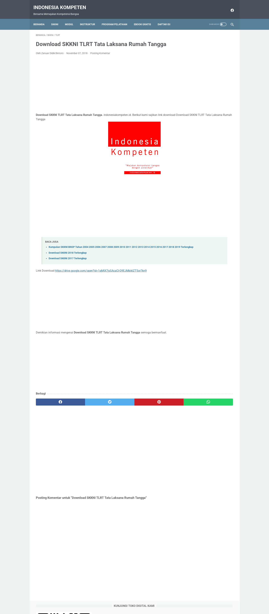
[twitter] (85, 402)
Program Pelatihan (117, 18)
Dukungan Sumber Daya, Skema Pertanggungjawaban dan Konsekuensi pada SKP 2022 (208, 113)
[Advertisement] (102, 80)
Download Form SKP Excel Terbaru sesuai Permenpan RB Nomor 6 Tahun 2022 (207, 164)
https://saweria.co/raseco (197, 286)
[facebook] (229, 6)
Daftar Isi (166, 18)
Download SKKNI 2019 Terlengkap (205, 206)
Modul (71, 18)
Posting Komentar (100, 49)
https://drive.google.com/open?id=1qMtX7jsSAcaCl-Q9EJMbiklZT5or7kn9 (101, 271)
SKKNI (57, 18)
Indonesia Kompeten (62, 3)
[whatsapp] (151, 402)
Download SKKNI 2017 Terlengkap (68, 258)
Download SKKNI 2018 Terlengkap (68, 253)
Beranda (41, 18)
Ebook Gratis (144, 18)
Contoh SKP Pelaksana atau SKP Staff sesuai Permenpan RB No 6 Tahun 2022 (208, 139)
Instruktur (89, 18)
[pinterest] (118, 402)
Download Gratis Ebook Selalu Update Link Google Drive (141, 601)
